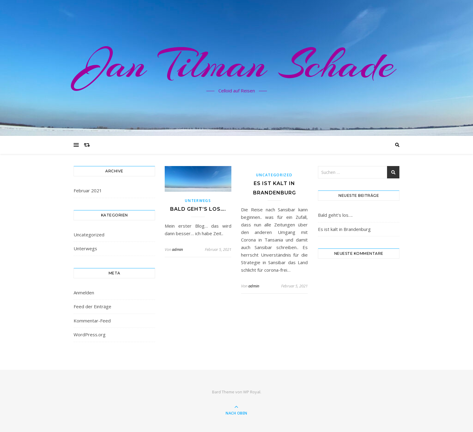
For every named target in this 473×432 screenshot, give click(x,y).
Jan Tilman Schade (237, 64)
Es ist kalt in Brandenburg (344, 229)
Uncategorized (89, 235)
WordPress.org (90, 334)
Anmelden (84, 293)
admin (177, 249)
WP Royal (251, 392)
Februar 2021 (88, 190)
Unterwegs (85, 248)
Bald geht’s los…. (198, 209)
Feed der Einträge (92, 306)
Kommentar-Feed (92, 321)
